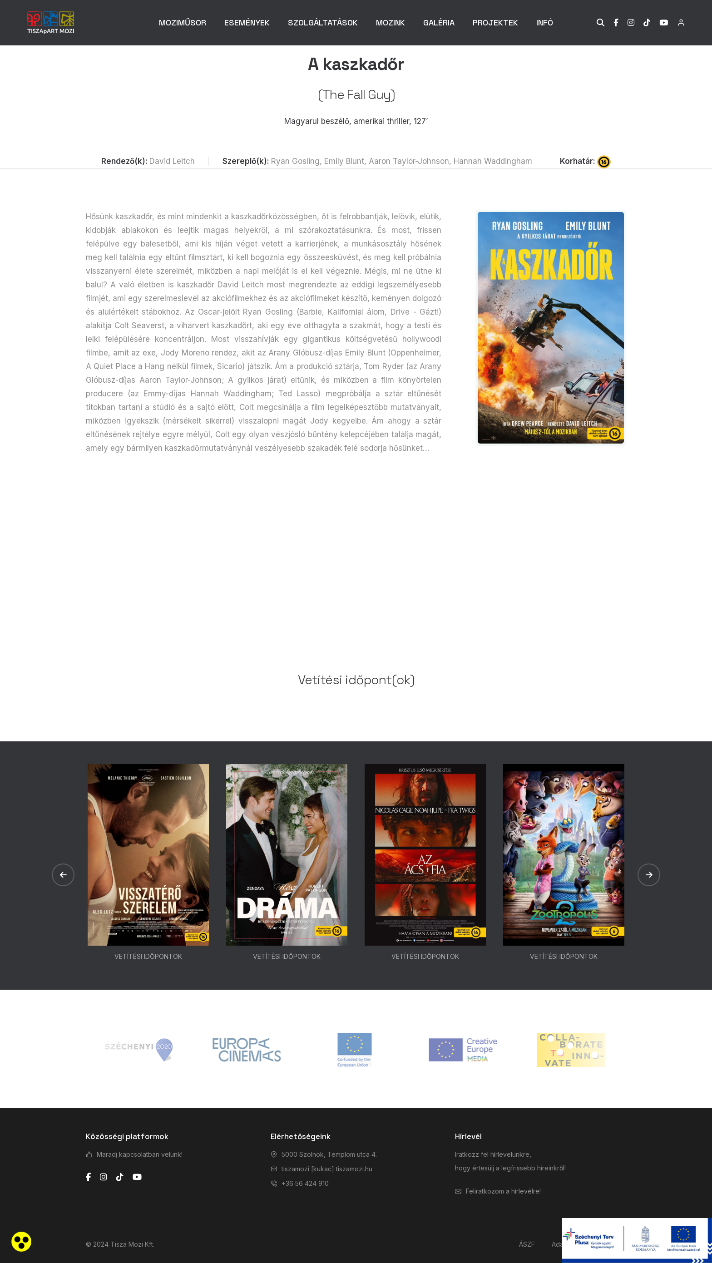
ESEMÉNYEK (247, 22)
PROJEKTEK (495, 22)
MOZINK (390, 22)
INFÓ (544, 22)
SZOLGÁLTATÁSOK (323, 22)
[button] (63, 874)
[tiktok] (120, 1177)
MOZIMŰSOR (182, 22)
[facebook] (88, 1177)
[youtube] (137, 1177)
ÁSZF (527, 1244)
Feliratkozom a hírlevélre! (503, 1191)
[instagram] (103, 1177)
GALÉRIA (439, 22)
